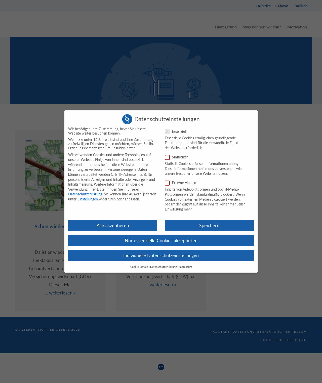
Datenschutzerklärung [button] (163, 262)
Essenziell (177, 127)
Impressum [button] (185, 262)
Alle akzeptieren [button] (113, 221)
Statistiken (178, 153)
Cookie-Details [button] (139, 262)
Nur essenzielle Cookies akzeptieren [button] (161, 236)
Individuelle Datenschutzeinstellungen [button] (161, 251)
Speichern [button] (209, 221)
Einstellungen (87, 195)
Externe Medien (182, 179)
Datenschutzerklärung (85, 190)
